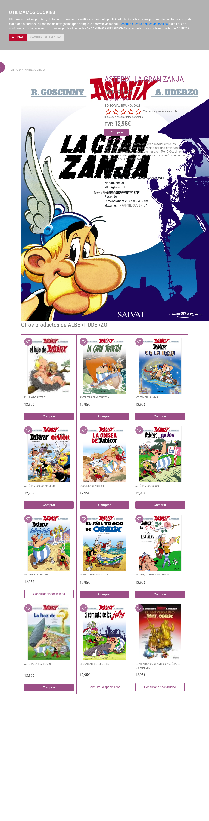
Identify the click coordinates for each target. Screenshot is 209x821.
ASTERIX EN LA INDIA (146, 397)
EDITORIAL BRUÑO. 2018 (122, 105)
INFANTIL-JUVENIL (32, 69)
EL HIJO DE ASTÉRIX (35, 397)
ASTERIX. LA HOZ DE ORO (37, 663)
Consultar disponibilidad (49, 594)
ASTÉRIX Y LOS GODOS (147, 485)
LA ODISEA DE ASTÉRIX (92, 485)
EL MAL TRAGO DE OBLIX (94, 574)
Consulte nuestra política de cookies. (144, 24)
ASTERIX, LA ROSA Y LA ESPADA (152, 574)
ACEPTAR (18, 37)
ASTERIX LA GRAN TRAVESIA (95, 397)
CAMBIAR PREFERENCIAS (45, 37)
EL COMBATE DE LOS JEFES (94, 663)
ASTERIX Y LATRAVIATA (36, 574)
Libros (15, 69)
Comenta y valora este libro (161, 111)
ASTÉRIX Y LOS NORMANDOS (39, 485)
